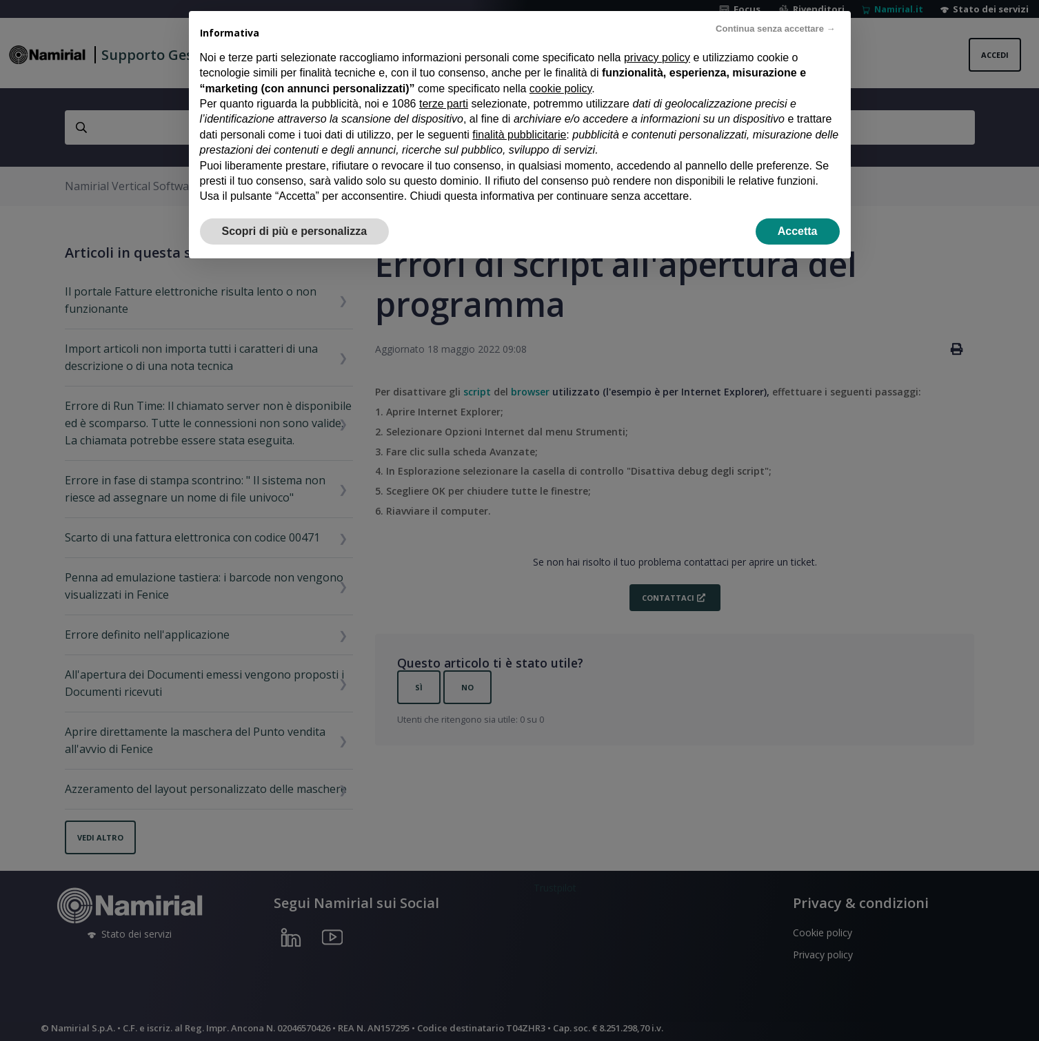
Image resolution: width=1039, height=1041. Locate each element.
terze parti (443, 104)
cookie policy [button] (560, 88)
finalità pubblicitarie (519, 135)
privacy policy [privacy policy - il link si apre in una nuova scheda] (657, 57)
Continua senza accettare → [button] (775, 28)
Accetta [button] (798, 231)
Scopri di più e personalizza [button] (294, 231)
